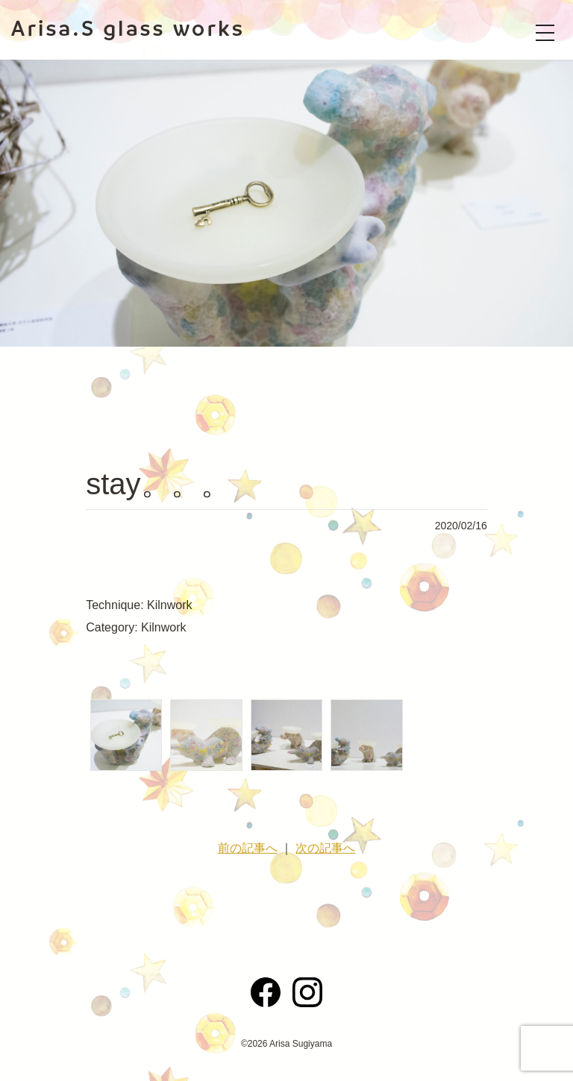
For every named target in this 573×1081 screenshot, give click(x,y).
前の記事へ (248, 848)
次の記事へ (325, 848)
